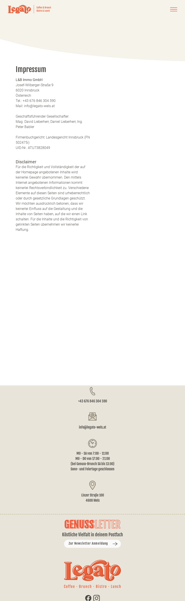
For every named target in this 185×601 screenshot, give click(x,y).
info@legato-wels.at (92, 427)
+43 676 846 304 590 (92, 401)
